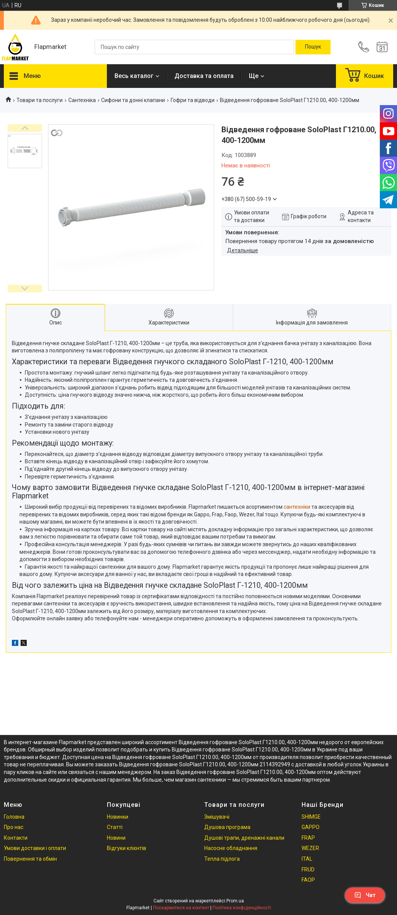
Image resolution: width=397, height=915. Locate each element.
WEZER (310, 848)
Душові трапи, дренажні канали (244, 838)
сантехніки (297, 507)
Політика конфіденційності (242, 907)
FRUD (308, 869)
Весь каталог (134, 75)
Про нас (13, 827)
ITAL (307, 859)
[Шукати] (313, 47)
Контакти (15, 838)
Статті (115, 827)
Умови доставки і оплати (35, 848)
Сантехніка (82, 100)
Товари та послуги (39, 100)
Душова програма (227, 827)
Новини (116, 838)
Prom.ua (235, 901)
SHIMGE (311, 817)
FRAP (308, 838)
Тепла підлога (222, 859)
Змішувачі (216, 817)
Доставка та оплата (204, 75)
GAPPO (311, 827)
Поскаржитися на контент (181, 907)
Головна (14, 817)
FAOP (308, 880)
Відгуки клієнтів (126, 848)
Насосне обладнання (230, 848)
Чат (365, 895)
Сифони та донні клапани (133, 100)
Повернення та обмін (30, 859)
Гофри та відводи (193, 100)
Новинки (117, 817)
